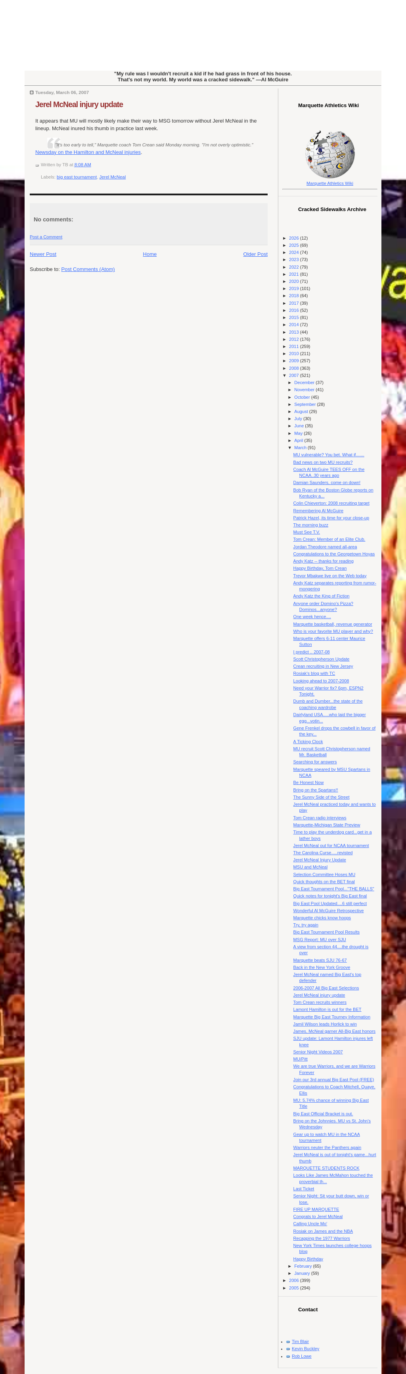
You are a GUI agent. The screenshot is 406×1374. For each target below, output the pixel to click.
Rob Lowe (302, 1356)
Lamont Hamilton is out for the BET (327, 1009)
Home (150, 254)
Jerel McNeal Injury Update (319, 859)
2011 (294, 346)
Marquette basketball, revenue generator (332, 624)
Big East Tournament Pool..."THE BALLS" (333, 888)
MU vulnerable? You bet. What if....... (328, 454)
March (301, 447)
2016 (294, 310)
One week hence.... (312, 616)
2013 (294, 332)
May (299, 433)
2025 (294, 245)
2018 (294, 295)
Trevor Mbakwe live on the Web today (330, 575)
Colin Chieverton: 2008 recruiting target (331, 503)
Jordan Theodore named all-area (325, 546)
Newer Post (43, 254)
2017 (294, 303)
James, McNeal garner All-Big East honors (334, 1031)
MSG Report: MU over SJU (319, 939)
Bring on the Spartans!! (315, 790)
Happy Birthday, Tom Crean (320, 568)
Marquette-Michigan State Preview (326, 824)
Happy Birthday (308, 1259)
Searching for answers (315, 761)
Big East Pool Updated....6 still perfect (330, 903)
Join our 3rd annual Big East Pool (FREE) (333, 1079)
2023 (294, 259)
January (302, 1273)
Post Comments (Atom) (88, 269)
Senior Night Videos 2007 (318, 1051)
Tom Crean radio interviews (320, 817)
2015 (294, 317)
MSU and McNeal (310, 867)
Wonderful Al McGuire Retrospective (328, 910)
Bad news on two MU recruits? (323, 462)
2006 (294, 1280)
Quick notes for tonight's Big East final (330, 896)
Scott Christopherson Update (321, 659)
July (298, 418)
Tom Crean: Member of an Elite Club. (329, 539)
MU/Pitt (300, 1059)
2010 (294, 353)
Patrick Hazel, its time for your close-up (331, 517)
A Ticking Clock (308, 741)
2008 (294, 368)
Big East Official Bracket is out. (323, 1113)
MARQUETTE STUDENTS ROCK (326, 1168)
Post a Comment (46, 236)
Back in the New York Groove (321, 967)
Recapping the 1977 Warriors (321, 1238)
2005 (294, 1288)
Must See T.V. (306, 532)
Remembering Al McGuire (318, 510)
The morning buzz (310, 525)
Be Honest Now (308, 782)
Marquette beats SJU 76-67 (320, 960)
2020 (294, 281)
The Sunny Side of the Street (321, 797)
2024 (294, 252)
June (299, 425)
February (303, 1266)
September (305, 404)
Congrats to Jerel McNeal (318, 1216)
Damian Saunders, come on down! (326, 482)
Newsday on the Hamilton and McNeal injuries (88, 152)
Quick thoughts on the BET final (324, 881)
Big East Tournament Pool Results (326, 932)
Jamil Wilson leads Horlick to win (325, 1024)
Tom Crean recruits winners (320, 1002)
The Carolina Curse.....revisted (323, 852)
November (305, 389)
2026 (294, 238)
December (305, 382)
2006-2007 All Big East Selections (326, 988)
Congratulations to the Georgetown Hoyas (334, 554)
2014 (294, 324)
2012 (294, 339)
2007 (294, 375)
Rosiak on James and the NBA (323, 1231)
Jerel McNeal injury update (79, 104)
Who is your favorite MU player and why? (333, 631)
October (302, 397)
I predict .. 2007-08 (311, 652)
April (299, 440)
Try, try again (305, 924)
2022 (294, 267)
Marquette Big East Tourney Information (331, 1017)
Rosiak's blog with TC (314, 673)
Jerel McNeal (113, 177)
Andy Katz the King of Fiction (321, 596)
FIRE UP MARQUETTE (316, 1209)
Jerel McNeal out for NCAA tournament (331, 845)
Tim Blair (300, 1341)
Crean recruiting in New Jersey (323, 666)
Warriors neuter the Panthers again (327, 1147)
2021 (294, 274)
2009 (294, 360)
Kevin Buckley (305, 1348)
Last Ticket (303, 1188)
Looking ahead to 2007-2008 (321, 680)
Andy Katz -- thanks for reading (323, 561)
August (301, 411)
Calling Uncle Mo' (310, 1223)
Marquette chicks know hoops (322, 917)
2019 (294, 288)
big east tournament (77, 177)
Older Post (255, 254)
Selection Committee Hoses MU (324, 874)
